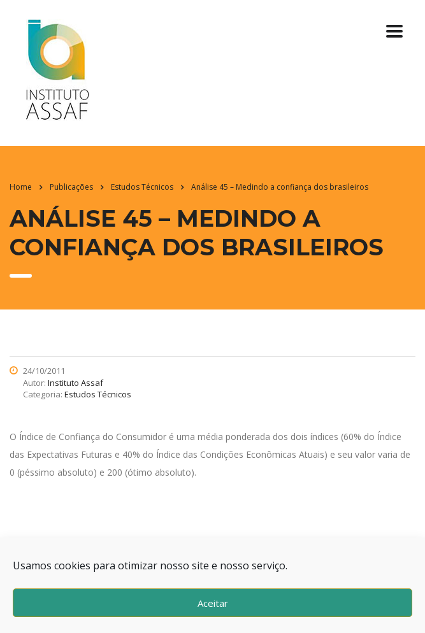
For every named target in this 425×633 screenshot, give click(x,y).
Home (21, 186)
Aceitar (213, 603)
